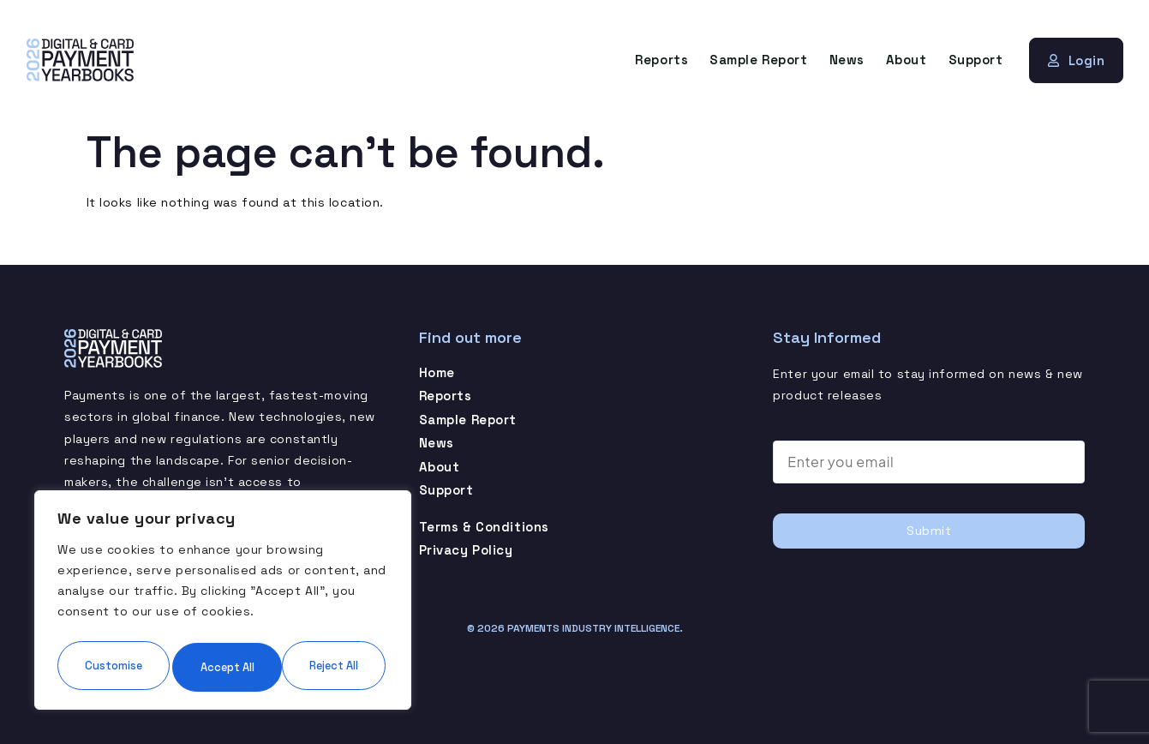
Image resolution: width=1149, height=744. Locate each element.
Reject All (303, 614)
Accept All (223, 666)
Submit (928, 529)
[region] (222, 577)
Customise (138, 614)
